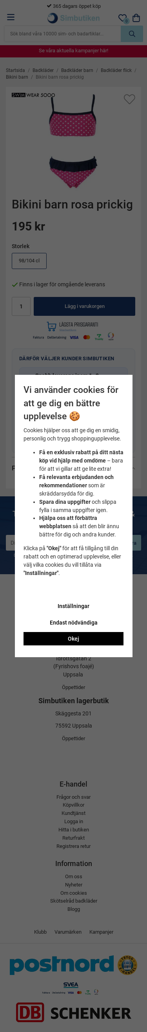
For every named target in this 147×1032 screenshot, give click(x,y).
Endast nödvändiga (74, 622)
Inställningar (73, 606)
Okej (73, 639)
